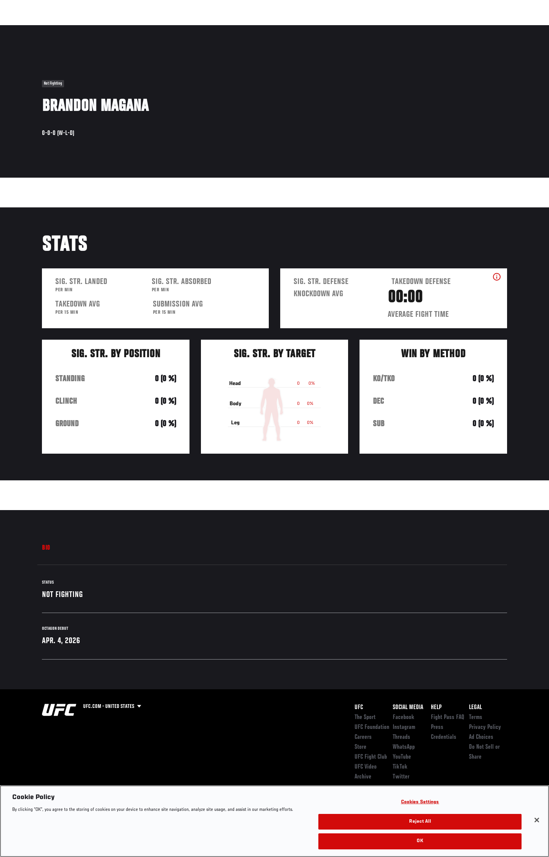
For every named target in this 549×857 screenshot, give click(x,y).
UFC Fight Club (371, 757)
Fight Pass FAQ (447, 717)
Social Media (408, 707)
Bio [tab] (46, 548)
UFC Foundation (372, 727)
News (129, 29)
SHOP (490, 29)
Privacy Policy (485, 727)
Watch (420, 29)
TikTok (400, 767)
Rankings (65, 29)
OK (420, 841)
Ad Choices (481, 737)
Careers (363, 737)
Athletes (99, 29)
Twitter (401, 777)
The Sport (365, 717)
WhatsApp (404, 747)
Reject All (419, 821)
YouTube (402, 757)
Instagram (404, 727)
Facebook (403, 717)
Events (33, 29)
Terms (475, 717)
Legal (475, 707)
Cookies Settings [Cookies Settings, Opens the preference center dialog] (420, 802)
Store (360, 747)
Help (436, 707)
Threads (401, 737)
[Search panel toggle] (511, 29)
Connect (389, 29)
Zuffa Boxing (456, 29)
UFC (359, 707)
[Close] (536, 820)
